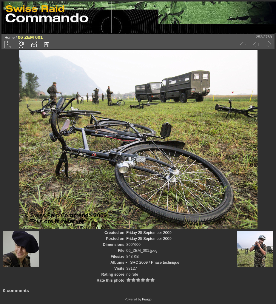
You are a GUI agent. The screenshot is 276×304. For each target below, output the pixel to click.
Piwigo (146, 299)
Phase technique (165, 262)
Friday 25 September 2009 (149, 232)
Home (9, 37)
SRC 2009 (139, 262)
